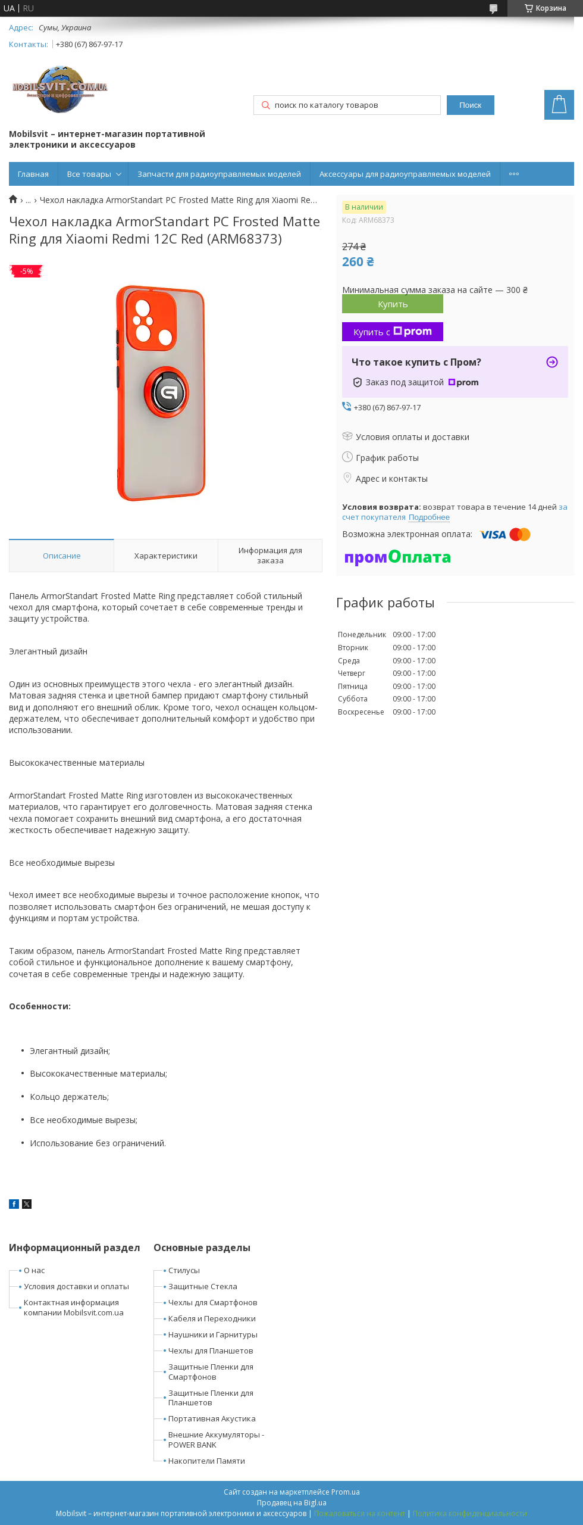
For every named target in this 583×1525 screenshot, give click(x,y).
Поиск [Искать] (470, 105)
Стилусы (184, 1270)
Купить (393, 304)
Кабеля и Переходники (212, 1318)
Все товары (89, 174)
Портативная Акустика (212, 1418)
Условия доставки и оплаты (76, 1286)
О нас (34, 1270)
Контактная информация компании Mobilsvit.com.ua (74, 1307)
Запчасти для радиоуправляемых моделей (219, 174)
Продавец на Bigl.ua (292, 1503)
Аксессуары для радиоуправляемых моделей (405, 174)
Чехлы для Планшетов (210, 1350)
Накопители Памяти (206, 1460)
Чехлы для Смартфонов (213, 1302)
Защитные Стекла (202, 1286)
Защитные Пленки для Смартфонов (210, 1371)
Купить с (392, 332)
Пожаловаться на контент (359, 1513)
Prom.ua (345, 1492)
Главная (33, 174)
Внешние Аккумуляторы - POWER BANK (216, 1439)
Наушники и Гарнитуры (213, 1334)
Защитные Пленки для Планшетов (210, 1397)
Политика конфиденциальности (470, 1513)
